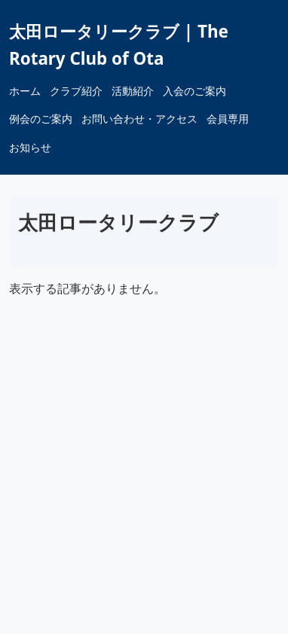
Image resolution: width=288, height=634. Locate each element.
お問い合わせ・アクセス (139, 118)
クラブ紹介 (76, 91)
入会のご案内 (194, 91)
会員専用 (228, 118)
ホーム (25, 91)
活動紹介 (133, 91)
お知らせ (30, 147)
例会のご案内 (40, 118)
